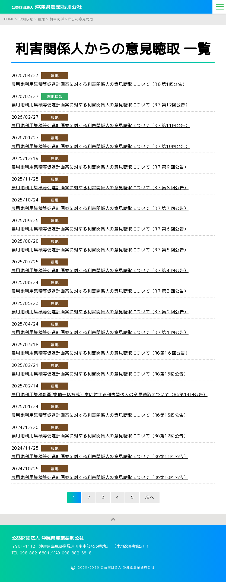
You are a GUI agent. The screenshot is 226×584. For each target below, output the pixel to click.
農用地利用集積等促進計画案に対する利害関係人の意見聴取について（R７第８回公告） (100, 188)
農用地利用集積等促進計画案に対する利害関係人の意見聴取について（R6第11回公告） (99, 456)
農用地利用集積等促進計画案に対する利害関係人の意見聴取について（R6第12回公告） (99, 436)
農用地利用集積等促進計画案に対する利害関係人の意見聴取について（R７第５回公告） (100, 250)
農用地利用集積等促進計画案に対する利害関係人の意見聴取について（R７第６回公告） (100, 229)
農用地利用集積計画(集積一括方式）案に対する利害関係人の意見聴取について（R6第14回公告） (109, 394)
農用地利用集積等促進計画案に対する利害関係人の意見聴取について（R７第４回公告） (100, 270)
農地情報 (55, 96)
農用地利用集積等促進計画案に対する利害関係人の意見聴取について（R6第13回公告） (99, 415)
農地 (55, 75)
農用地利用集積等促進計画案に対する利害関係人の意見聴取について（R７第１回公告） (100, 332)
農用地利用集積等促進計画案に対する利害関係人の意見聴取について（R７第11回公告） (100, 125)
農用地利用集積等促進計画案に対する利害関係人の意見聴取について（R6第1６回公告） (100, 353)
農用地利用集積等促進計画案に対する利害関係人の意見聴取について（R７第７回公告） (100, 208)
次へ (149, 497)
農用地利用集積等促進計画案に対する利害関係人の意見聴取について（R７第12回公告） (100, 105)
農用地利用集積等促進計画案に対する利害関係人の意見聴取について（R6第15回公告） (99, 374)
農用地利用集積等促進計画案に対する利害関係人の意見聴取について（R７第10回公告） (100, 146)
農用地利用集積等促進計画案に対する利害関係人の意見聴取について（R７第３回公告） (100, 291)
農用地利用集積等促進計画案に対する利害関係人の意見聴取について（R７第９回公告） (100, 167)
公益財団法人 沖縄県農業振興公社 (47, 539)
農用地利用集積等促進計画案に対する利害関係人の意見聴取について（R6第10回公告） (99, 477)
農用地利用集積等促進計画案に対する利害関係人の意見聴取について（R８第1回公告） (99, 84)
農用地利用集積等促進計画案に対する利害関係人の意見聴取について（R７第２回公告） (100, 312)
